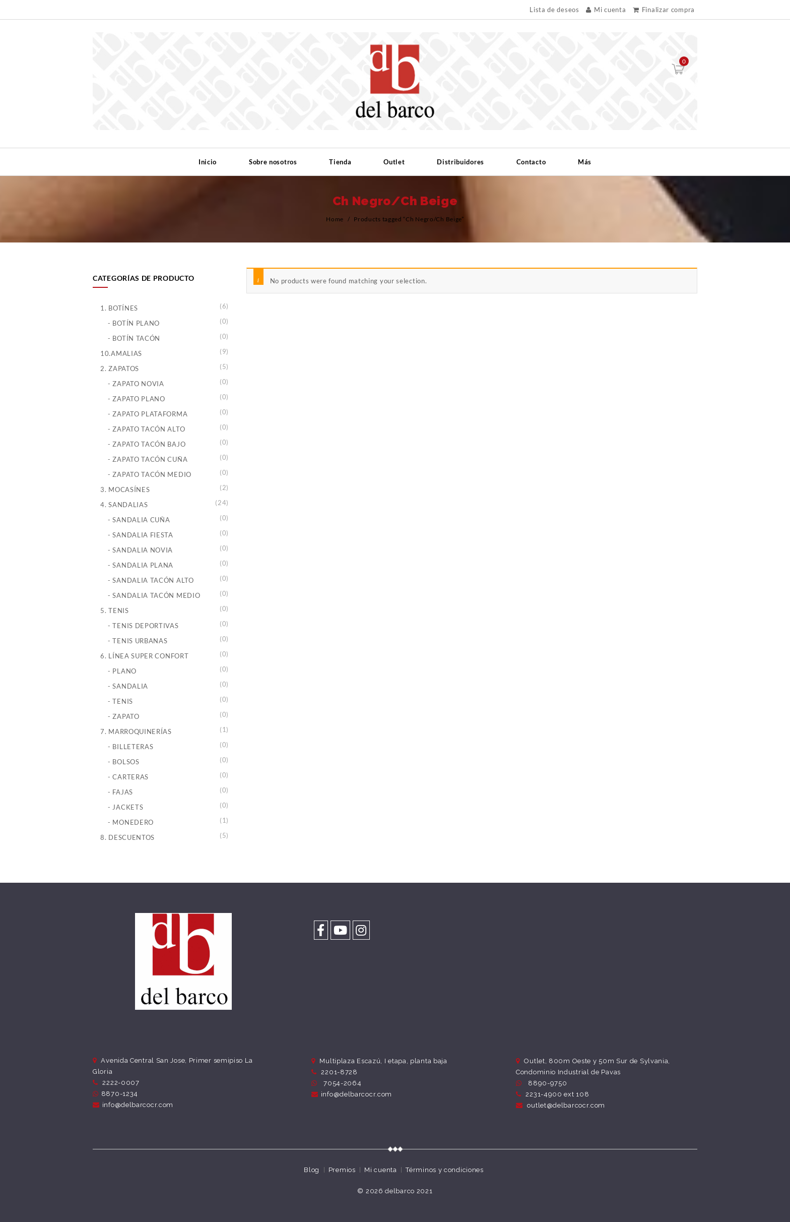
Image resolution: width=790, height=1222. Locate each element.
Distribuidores (460, 162)
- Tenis (120, 701)
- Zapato (124, 716)
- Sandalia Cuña (139, 520)
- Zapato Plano (136, 399)
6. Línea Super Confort (144, 656)
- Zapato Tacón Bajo (146, 444)
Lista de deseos (554, 10)
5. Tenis (114, 610)
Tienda (340, 162)
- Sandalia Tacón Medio (154, 595)
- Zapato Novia (136, 384)
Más (584, 162)
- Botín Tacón (134, 338)
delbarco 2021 (408, 1191)
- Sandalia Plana (140, 565)
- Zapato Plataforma (147, 414)
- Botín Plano (134, 323)
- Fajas (120, 792)
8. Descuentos (127, 837)
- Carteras (128, 777)
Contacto (531, 162)
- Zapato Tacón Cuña (147, 459)
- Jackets (125, 807)
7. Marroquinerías (136, 731)
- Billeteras (130, 747)
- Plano (122, 671)
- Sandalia (128, 686)
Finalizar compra (664, 10)
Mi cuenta (606, 10)
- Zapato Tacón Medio (149, 474)
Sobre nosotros (273, 162)
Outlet (394, 162)
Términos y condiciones (444, 1170)
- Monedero (131, 822)
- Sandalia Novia (140, 550)
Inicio (208, 162)
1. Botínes (119, 308)
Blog (311, 1170)
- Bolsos (124, 762)
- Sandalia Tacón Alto (151, 580)
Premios (342, 1170)
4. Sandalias (124, 505)
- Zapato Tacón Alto (146, 429)
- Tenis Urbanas (138, 641)
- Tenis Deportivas (143, 626)
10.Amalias (121, 353)
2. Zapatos (119, 368)
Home (335, 219)
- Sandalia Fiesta (140, 535)
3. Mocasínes (125, 489)
